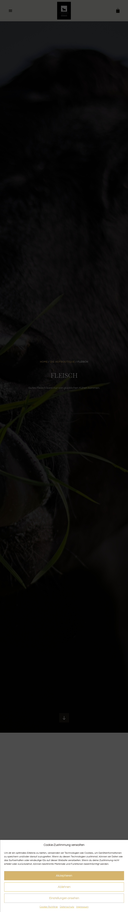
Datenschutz (67, 906)
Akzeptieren (64, 875)
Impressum (82, 906)
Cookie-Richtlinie (49, 906)
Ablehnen (64, 886)
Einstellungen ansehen (64, 898)
